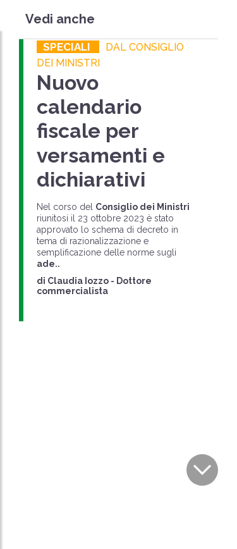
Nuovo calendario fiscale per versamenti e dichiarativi (101, 131)
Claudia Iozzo (78, 281)
